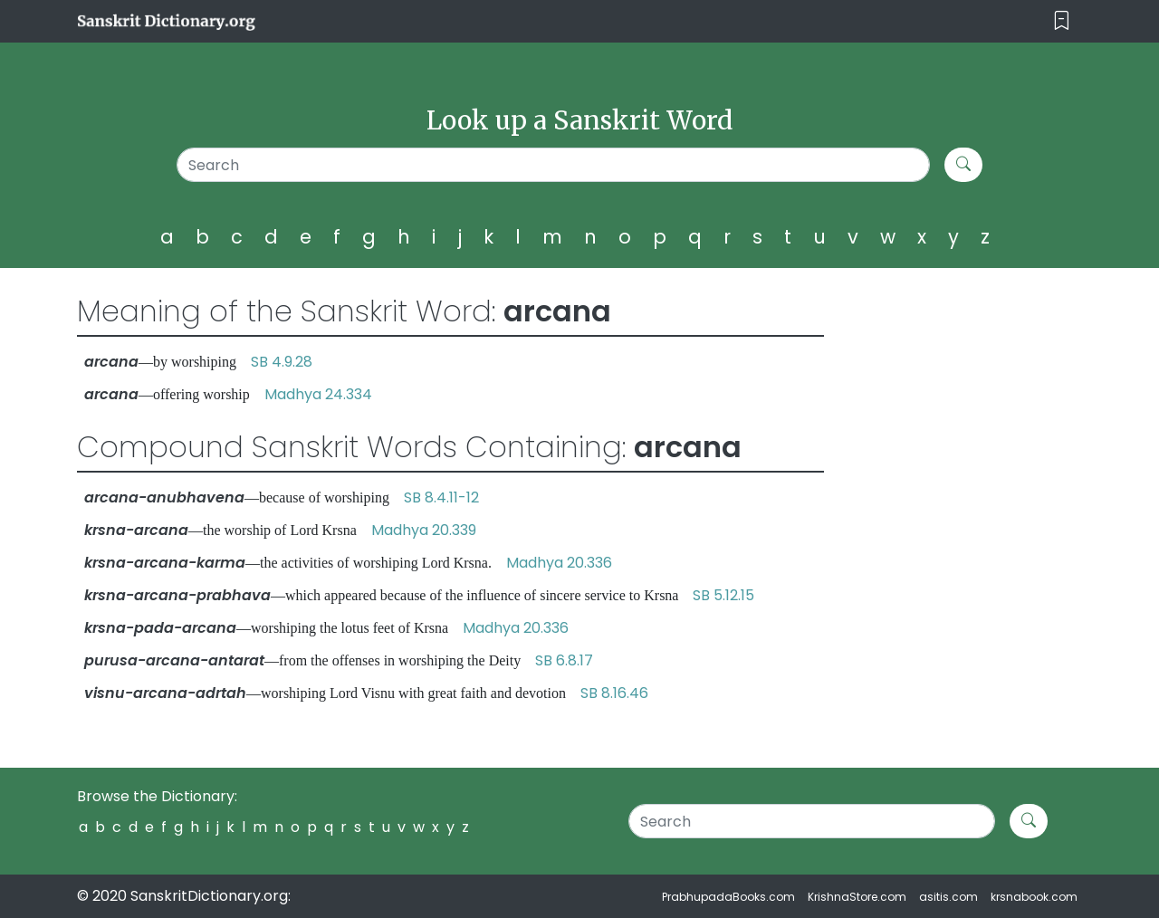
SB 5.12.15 (723, 595)
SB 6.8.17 (564, 660)
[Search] (554, 165)
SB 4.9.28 (281, 361)
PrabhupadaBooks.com (728, 896)
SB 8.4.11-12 (441, 497)
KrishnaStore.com (857, 896)
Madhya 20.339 (423, 530)
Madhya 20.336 (559, 562)
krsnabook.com (1034, 896)
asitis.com (948, 896)
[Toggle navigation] (1061, 21)
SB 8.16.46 (614, 693)
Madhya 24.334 (318, 394)
